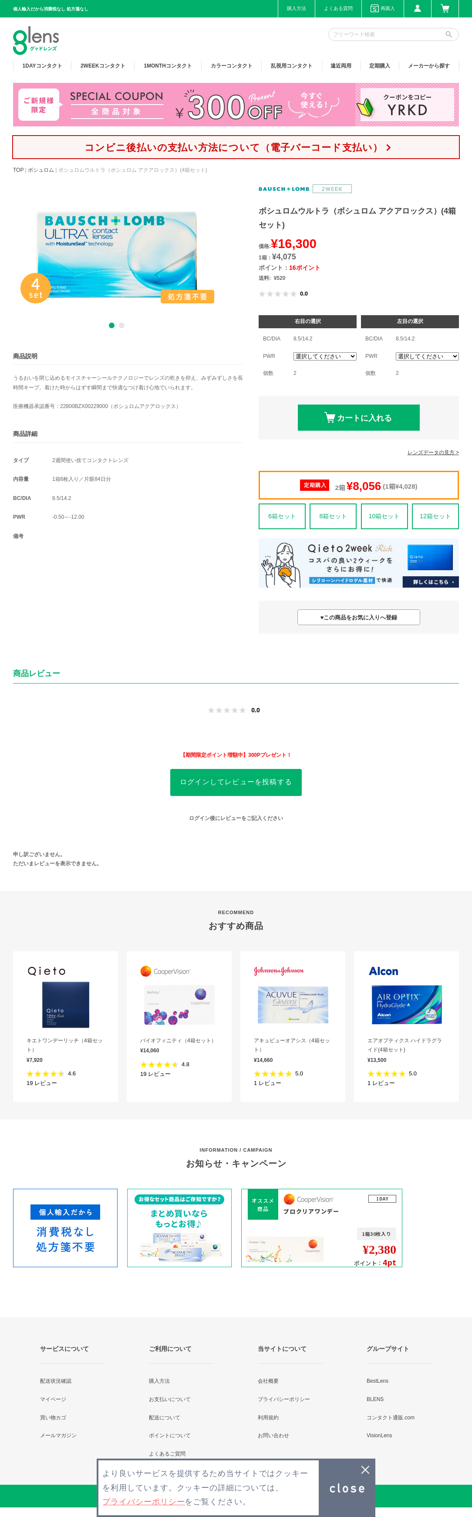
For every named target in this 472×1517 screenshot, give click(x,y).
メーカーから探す (429, 66)
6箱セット (282, 516)
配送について (164, 1418)
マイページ (53, 1399)
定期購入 (379, 66)
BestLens (377, 1381)
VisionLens (379, 1435)
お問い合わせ (273, 1435)
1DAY (42, 66)
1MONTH (168, 66)
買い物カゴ (53, 1418)
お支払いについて (170, 1399)
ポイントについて (170, 1435)
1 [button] (112, 325)
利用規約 (268, 1418)
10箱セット (384, 516)
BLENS (375, 1399)
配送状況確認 (55, 1381)
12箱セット (435, 516)
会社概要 (268, 1381)
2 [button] (122, 325)
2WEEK (103, 66)
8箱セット (333, 516)
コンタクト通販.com (391, 1418)
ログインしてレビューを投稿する (236, 782)
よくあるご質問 (167, 1454)
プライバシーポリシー (284, 1399)
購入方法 (296, 8)
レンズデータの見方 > (433, 452)
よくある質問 (338, 8)
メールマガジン (58, 1435)
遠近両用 (340, 66)
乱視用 (292, 66)
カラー (232, 66)
